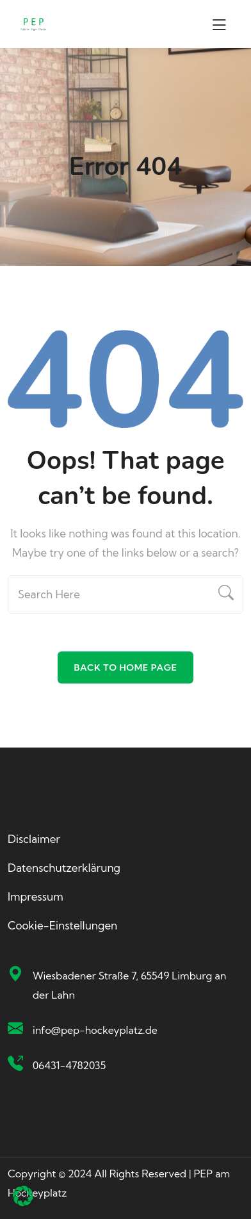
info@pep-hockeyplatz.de (95, 1030)
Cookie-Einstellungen (62, 925)
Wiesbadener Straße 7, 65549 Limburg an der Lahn (129, 985)
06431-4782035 (69, 1065)
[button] (23, 1196)
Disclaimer (34, 839)
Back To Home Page (125, 667)
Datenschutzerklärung (64, 867)
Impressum (35, 896)
